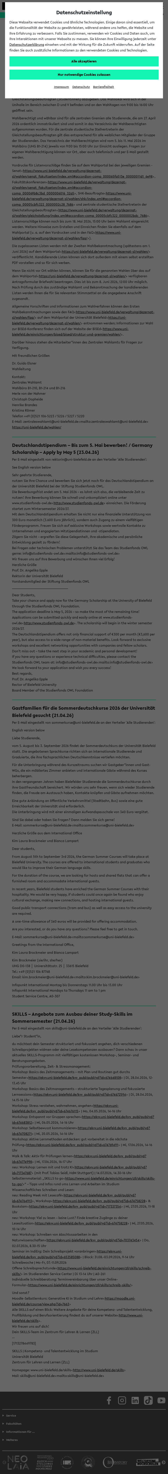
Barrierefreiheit (103, 87)
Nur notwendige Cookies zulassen (84, 74)
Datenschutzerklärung (26, 44)
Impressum (61, 87)
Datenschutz (81, 87)
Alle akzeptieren (84, 61)
